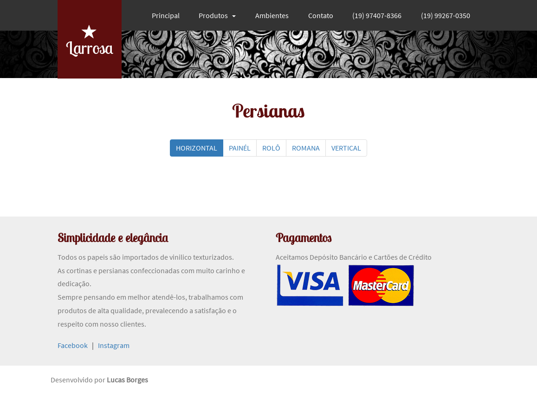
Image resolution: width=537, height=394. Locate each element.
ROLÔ (271, 147)
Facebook (73, 345)
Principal (166, 15)
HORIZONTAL (196, 147)
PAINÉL (240, 147)
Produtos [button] (217, 15)
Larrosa (89, 40)
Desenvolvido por (79, 379)
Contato (320, 15)
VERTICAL (346, 147)
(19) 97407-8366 (376, 15)
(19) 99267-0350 (445, 15)
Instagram (113, 345)
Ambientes (272, 15)
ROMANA (306, 147)
